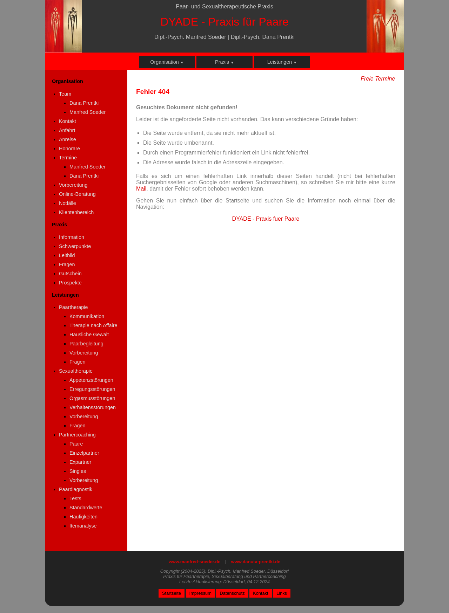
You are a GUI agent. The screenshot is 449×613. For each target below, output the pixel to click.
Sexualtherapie (76, 371)
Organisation (167, 62)
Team (65, 94)
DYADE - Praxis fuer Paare (266, 219)
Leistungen (282, 62)
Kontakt (67, 121)
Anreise (67, 139)
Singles (77, 471)
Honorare (69, 148)
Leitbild (67, 255)
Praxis (224, 62)
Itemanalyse (83, 526)
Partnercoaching (77, 435)
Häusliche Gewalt (89, 334)
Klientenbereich (76, 212)
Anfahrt (67, 130)
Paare (76, 444)
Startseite (171, 593)
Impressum (200, 593)
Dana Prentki (84, 103)
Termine (68, 157)
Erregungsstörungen (92, 389)
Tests (75, 498)
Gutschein (70, 273)
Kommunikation (86, 316)
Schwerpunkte (75, 246)
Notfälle (67, 203)
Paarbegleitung (86, 343)
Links (281, 593)
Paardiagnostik (75, 489)
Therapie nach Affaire (93, 325)
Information (71, 237)
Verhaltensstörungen (92, 407)
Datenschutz (232, 593)
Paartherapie (73, 307)
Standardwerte (85, 507)
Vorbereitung (73, 185)
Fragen (67, 264)
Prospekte (70, 282)
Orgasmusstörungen (92, 398)
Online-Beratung (77, 194)
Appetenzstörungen (91, 380)
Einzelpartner (84, 453)
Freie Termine (378, 79)
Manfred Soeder (87, 112)
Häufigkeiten (83, 516)
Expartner (80, 462)
